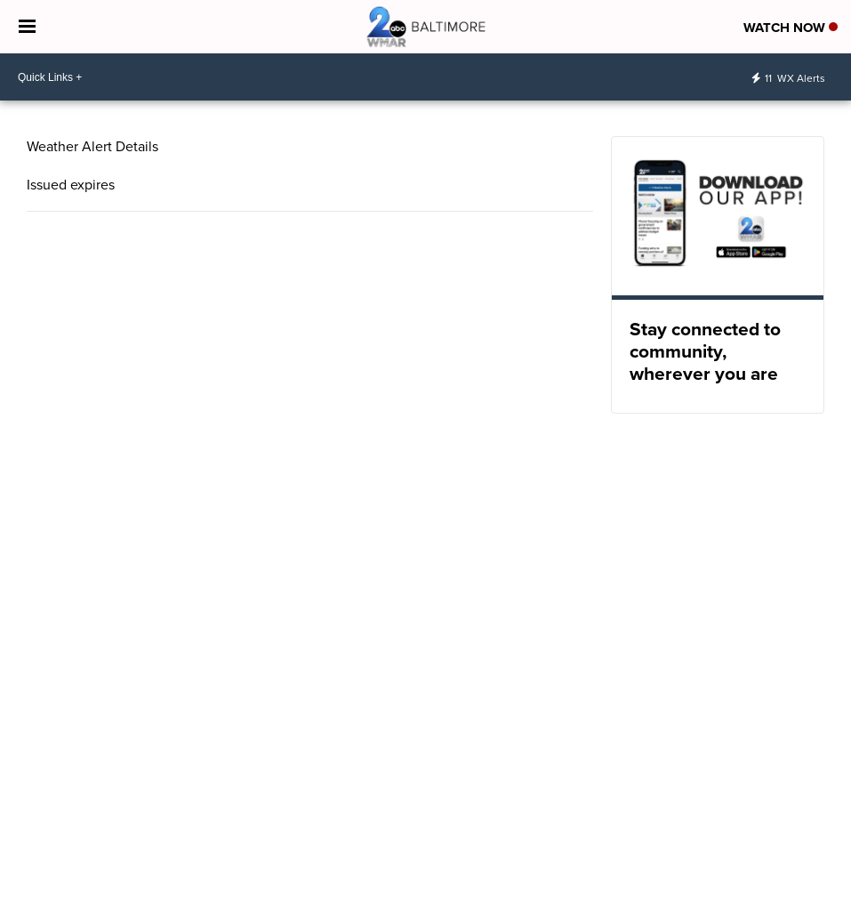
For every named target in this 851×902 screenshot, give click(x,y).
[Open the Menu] (27, 26)
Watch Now (790, 27)
